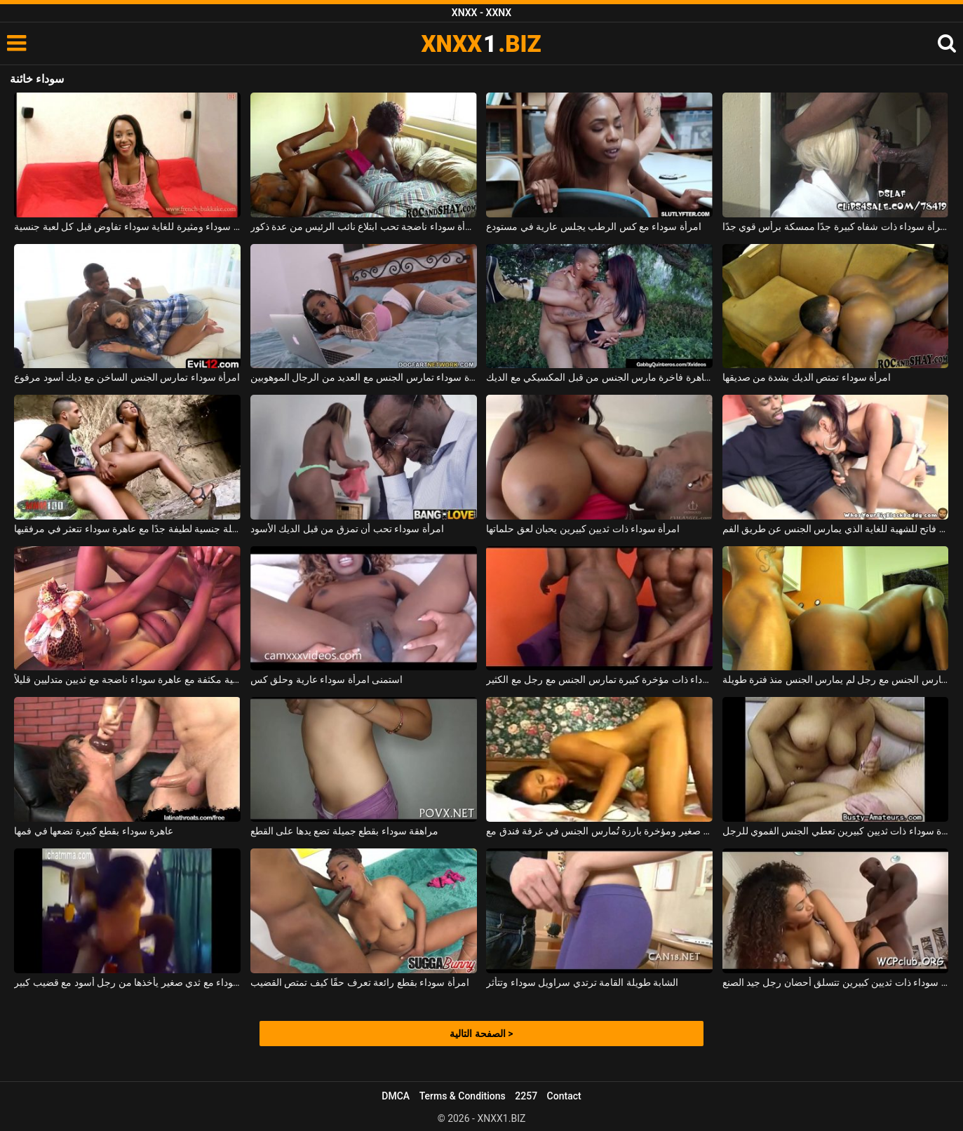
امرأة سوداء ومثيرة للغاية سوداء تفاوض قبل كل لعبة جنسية (127, 226)
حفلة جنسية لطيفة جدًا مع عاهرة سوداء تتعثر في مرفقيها (127, 528)
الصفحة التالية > (481, 1033)
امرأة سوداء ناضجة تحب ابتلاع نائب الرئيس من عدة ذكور (363, 226)
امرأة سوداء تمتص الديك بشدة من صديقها (806, 377)
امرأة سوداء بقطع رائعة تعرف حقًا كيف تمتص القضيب (359, 982)
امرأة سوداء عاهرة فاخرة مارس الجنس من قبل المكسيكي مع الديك (599, 377)
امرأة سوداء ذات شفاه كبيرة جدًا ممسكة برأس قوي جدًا (835, 226)
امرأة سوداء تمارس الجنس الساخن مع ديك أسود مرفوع (127, 377)
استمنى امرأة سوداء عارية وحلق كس (326, 679)
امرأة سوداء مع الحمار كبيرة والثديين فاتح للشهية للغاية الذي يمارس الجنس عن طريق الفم (835, 528)
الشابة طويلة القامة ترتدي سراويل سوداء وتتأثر (582, 982)
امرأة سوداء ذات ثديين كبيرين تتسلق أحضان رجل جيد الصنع (835, 982)
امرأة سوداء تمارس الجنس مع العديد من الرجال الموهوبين (363, 377)
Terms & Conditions (462, 1096)
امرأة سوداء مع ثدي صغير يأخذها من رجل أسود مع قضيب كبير (127, 982)
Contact (564, 1096)
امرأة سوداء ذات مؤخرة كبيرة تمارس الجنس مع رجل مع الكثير (599, 679)
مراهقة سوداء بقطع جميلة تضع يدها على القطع (344, 831)
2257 (526, 1096)
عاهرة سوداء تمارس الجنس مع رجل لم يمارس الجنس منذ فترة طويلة (835, 679)
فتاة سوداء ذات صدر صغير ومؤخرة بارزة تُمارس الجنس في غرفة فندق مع (599, 831)
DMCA (396, 1096)
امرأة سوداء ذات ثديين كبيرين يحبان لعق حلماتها (583, 528)
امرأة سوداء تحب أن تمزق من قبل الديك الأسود (347, 528)
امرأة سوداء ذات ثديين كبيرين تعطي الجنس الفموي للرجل (835, 831)
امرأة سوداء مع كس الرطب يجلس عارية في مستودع (593, 226)
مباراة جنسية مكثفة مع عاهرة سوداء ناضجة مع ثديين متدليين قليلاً (127, 679)
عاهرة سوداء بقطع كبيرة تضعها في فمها (93, 831)
